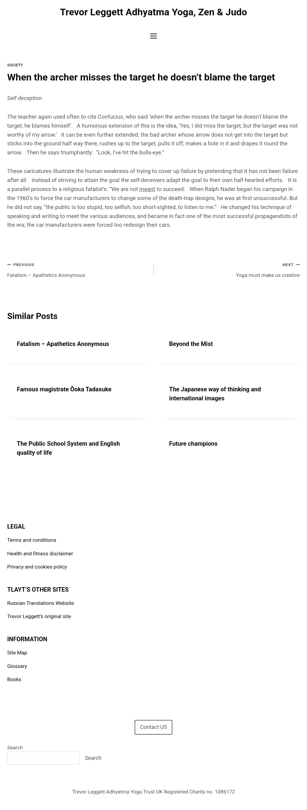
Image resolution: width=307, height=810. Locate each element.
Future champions (193, 443)
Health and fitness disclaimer (40, 554)
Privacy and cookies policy (37, 567)
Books (14, 679)
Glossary (17, 666)
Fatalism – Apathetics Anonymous (77, 269)
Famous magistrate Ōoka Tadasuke (64, 389)
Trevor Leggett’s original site (39, 616)
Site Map (17, 653)
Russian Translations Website (40, 603)
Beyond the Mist (191, 343)
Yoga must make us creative (229, 269)
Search (15, 748)
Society (15, 65)
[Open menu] (153, 35)
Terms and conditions (31, 540)
